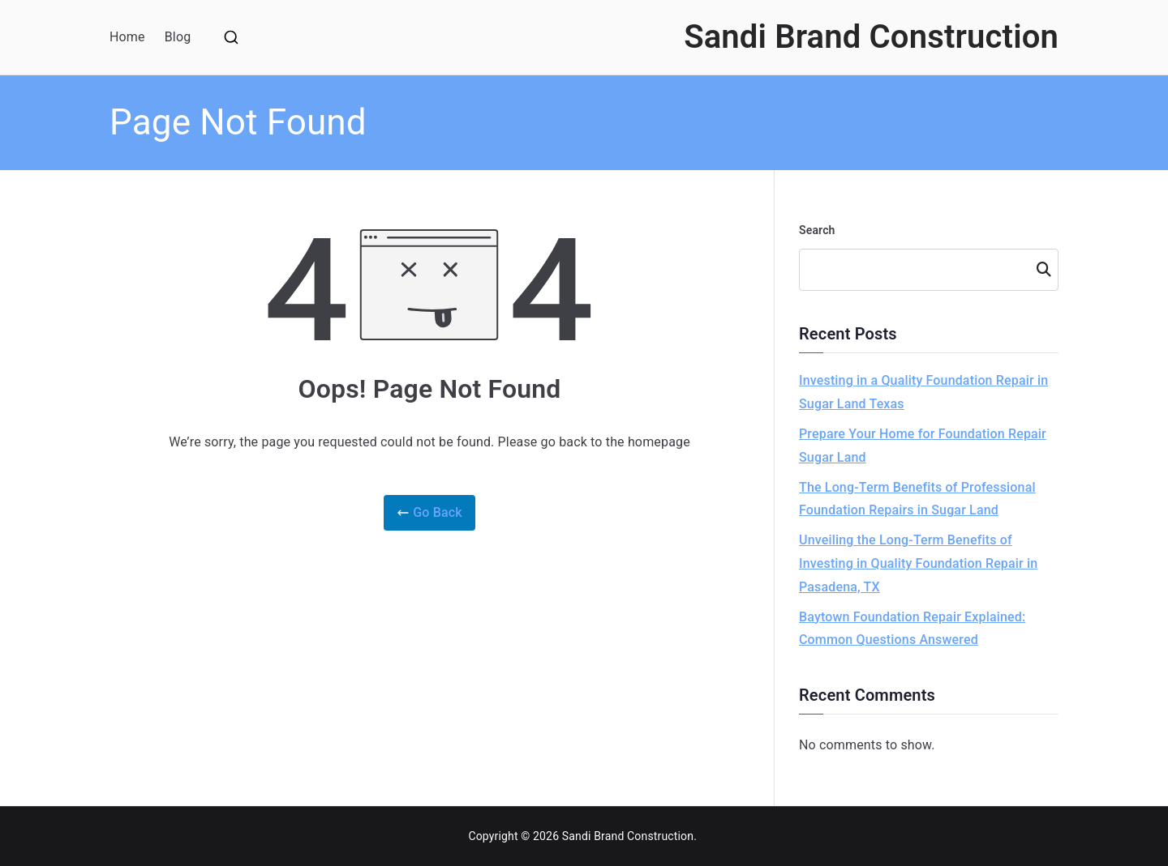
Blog (178, 37)
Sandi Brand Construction (871, 37)
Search (817, 230)
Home (127, 37)
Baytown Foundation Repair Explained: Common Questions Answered (912, 628)
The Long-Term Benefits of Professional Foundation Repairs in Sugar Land (917, 499)
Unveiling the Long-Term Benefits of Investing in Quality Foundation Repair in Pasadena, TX (918, 563)
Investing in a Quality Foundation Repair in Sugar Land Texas (923, 392)
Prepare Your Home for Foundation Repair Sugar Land (922, 445)
